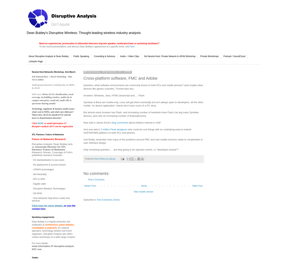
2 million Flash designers (114, 129)
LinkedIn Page (36, 61)
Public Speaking (81, 56)
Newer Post (90, 186)
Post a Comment (96, 179)
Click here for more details (47, 205)
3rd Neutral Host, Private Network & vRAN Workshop (169, 56)
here (132, 46)
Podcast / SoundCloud (234, 56)
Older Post (197, 186)
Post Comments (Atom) (108, 200)
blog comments (120, 122)
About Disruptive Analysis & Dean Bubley (49, 56)
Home (144, 186)
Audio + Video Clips (129, 56)
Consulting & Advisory (104, 56)
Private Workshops (209, 56)
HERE (40, 123)
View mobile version (143, 191)
